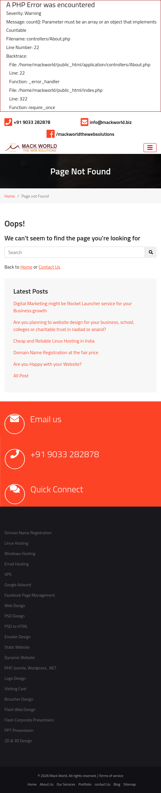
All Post (20, 375)
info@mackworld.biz (106, 122)
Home (9, 196)
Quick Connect (57, 489)
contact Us (102, 784)
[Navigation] (150, 147)
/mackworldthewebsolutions (80, 134)
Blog (117, 784)
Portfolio (85, 784)
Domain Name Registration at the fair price (55, 352)
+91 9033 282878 (27, 122)
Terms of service (111, 775)
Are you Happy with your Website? (47, 364)
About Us (46, 784)
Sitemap (129, 784)
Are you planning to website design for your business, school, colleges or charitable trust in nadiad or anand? (73, 326)
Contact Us (49, 266)
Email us (46, 419)
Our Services (66, 784)
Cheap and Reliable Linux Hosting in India (54, 340)
